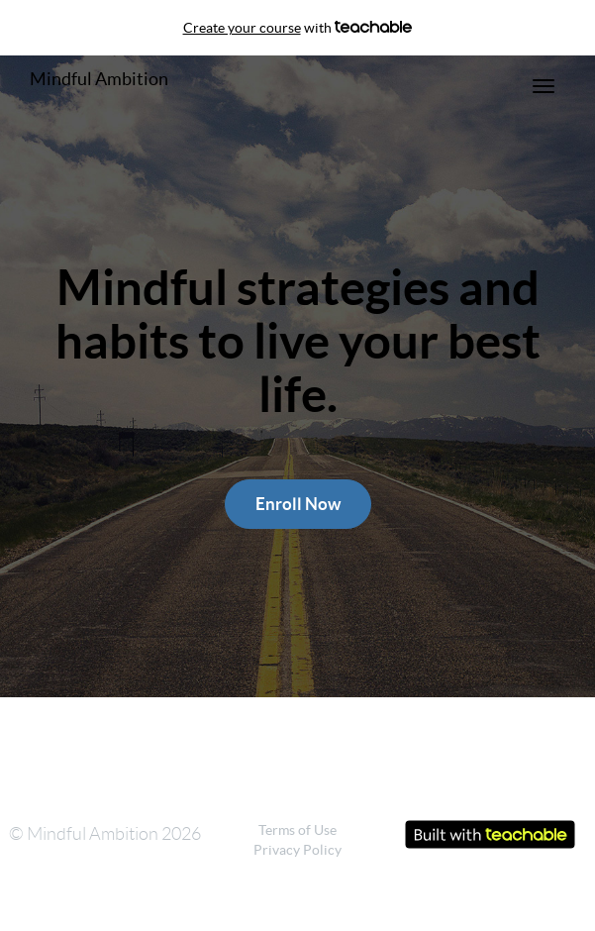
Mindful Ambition (99, 78)
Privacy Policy (297, 850)
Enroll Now (298, 503)
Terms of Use (297, 830)
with (298, 28)
